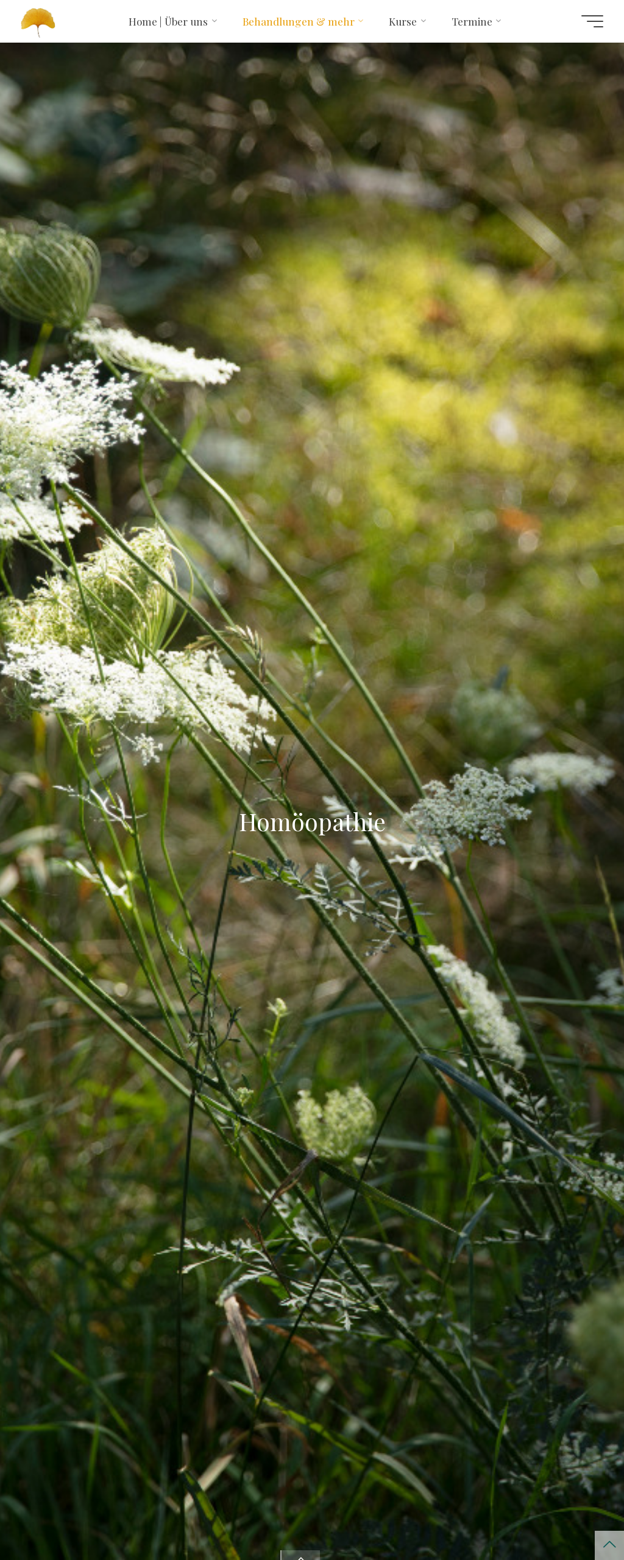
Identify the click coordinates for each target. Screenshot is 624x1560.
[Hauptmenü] (592, 21)
